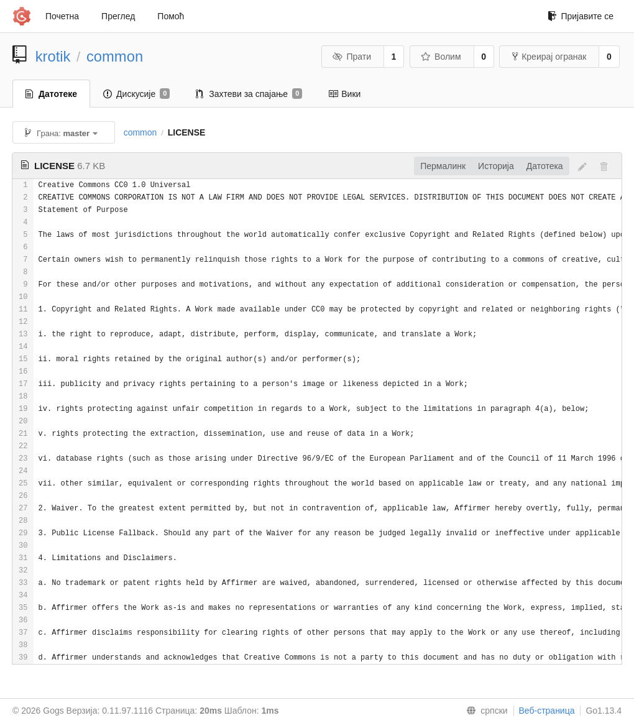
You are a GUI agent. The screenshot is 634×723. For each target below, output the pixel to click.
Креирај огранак (549, 57)
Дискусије (136, 93)
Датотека (544, 166)
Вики (344, 94)
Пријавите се (580, 16)
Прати (352, 57)
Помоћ (170, 16)
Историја (496, 166)
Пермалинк (443, 166)
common (114, 56)
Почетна (62, 16)
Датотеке (51, 94)
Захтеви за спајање (249, 93)
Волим (441, 57)
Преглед (118, 16)
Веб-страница (547, 711)
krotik (53, 56)
